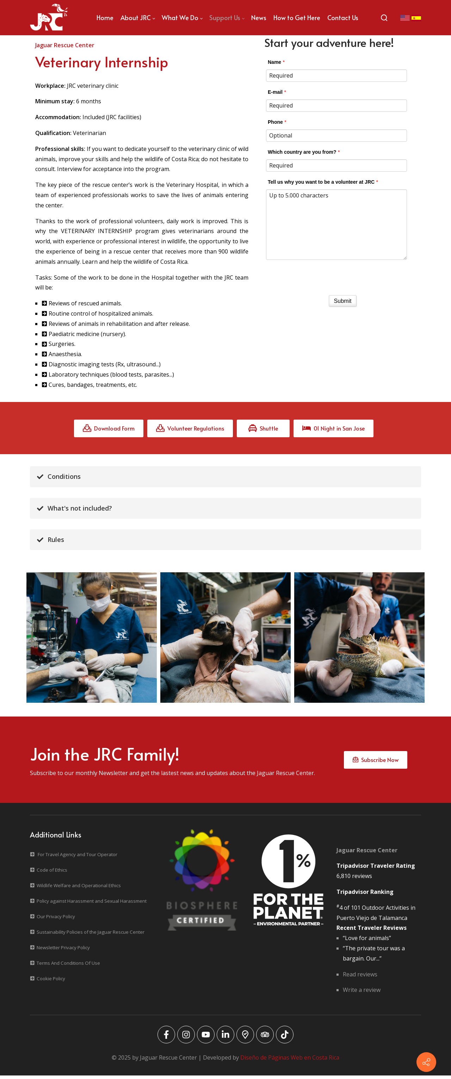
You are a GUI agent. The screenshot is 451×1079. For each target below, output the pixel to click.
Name (274, 62)
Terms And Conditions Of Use (68, 966)
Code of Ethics (52, 873)
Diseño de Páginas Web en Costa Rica (289, 1061)
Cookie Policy (51, 982)
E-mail (275, 92)
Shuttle (263, 429)
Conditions (59, 478)
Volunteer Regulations (190, 429)
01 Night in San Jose (333, 429)
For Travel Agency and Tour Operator (77, 858)
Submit (343, 301)
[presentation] (342, 275)
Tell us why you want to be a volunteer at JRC (321, 182)
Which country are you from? (302, 152)
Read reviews (360, 978)
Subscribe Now (376, 762)
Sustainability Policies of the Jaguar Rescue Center (90, 935)
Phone (275, 122)
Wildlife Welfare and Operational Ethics (79, 889)
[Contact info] (426, 1062)
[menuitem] (105, 17)
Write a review (362, 993)
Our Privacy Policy (56, 920)
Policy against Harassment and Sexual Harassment (92, 904)
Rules (50, 540)
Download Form (109, 429)
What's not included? (74, 509)
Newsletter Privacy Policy (63, 951)
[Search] (384, 17)
